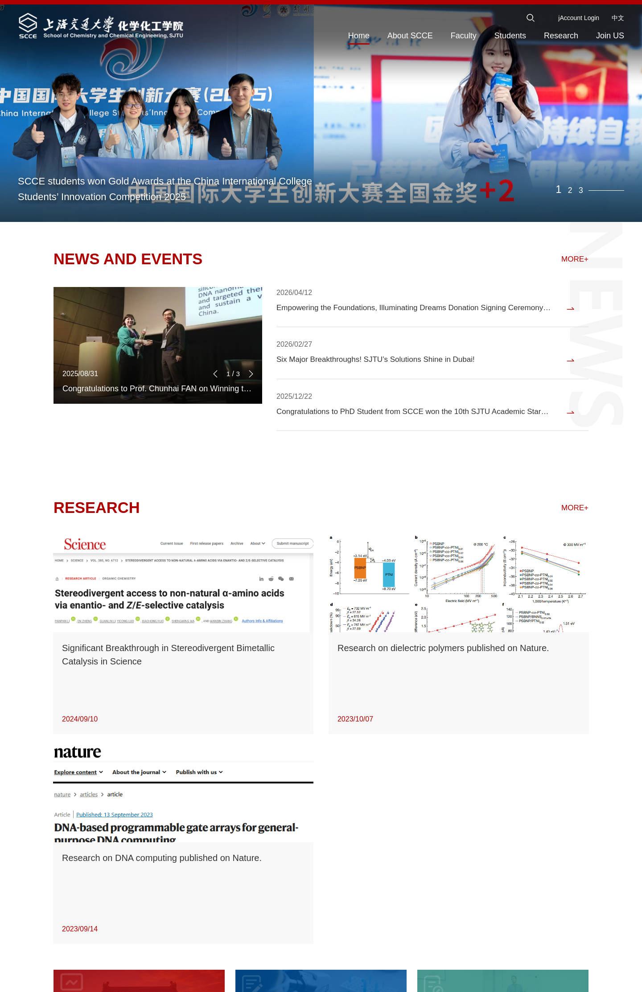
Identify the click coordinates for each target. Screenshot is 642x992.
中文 (618, 17)
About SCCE (410, 35)
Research (561, 35)
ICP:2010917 (400, 980)
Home (359, 35)
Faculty (464, 35)
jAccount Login (578, 17)
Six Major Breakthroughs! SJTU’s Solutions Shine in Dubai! (381, 366)
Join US (610, 35)
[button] (251, 415)
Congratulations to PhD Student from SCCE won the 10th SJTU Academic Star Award (407, 423)
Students (510, 35)
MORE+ (574, 260)
